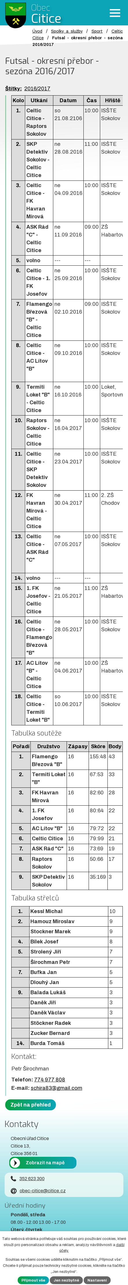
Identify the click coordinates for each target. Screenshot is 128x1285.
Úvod (37, 31)
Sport (97, 31)
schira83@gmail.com (56, 1088)
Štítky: (13, 89)
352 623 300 (27, 1178)
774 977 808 (49, 1080)
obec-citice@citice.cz (38, 1190)
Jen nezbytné (66, 1280)
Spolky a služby (67, 31)
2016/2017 (37, 89)
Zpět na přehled (30, 1105)
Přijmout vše (33, 1280)
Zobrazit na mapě (45, 1162)
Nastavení (97, 1280)
